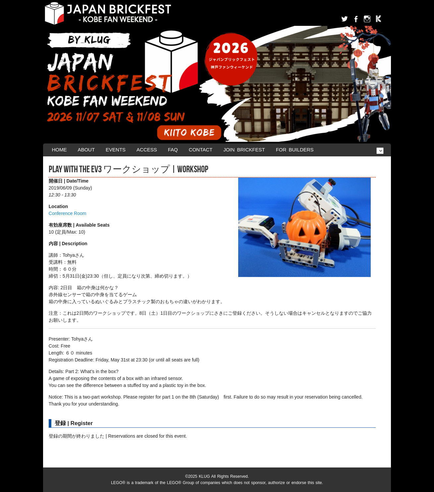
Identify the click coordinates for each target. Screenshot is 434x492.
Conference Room (67, 213)
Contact (200, 149)
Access (146, 149)
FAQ (173, 149)
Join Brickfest (244, 149)
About (86, 149)
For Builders (295, 149)
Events (116, 149)
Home (59, 149)
